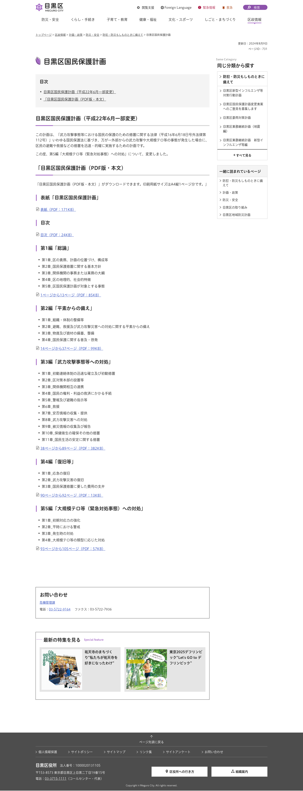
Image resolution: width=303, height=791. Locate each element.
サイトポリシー (82, 752)
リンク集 (146, 752)
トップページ (44, 34)
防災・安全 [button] (50, 19)
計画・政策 (76, 34)
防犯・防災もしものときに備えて (123, 34)
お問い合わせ (214, 752)
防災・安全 (92, 34)
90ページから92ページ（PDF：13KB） (71, 495)
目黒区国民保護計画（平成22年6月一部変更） (79, 92)
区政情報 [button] (254, 19)
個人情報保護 (47, 752)
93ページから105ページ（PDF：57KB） (72, 549)
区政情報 (60, 34)
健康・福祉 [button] (148, 19)
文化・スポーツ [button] (181, 19)
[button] (145, 8)
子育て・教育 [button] (117, 19)
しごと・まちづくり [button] (220, 19)
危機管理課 (47, 602)
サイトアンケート (178, 752)
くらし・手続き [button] (83, 19)
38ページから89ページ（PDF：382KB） (72, 449)
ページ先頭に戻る (151, 742)
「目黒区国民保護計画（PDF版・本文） (74, 100)
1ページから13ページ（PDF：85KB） (70, 295)
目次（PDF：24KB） (57, 235)
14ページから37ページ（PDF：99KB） (71, 349)
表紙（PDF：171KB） (58, 210)
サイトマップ (116, 752)
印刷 (233, 43)
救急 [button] (229, 7)
